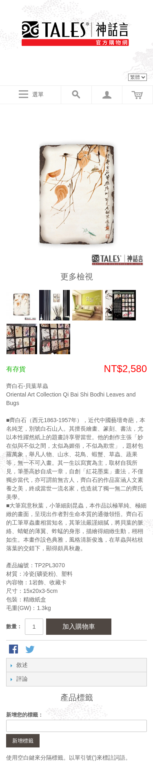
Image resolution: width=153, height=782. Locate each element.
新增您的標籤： (24, 715)
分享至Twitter (30, 650)
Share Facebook (14, 650)
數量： (14, 626)
